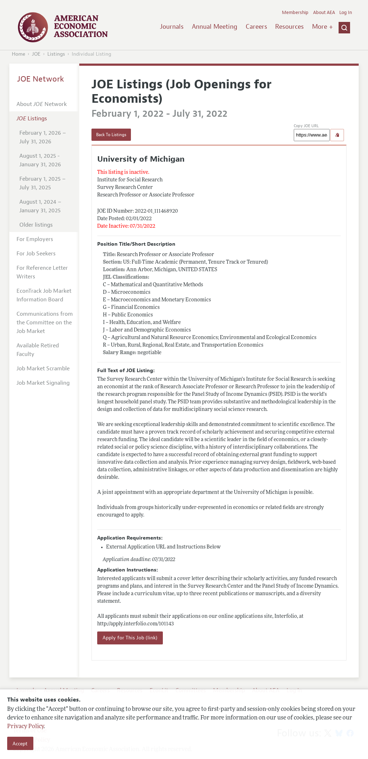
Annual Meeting (214, 27)
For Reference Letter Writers (42, 272)
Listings (56, 54)
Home (18, 54)
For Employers (34, 239)
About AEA (324, 12)
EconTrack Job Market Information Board (43, 295)
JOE (36, 54)
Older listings (36, 224)
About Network (41, 104)
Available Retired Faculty (37, 350)
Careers (256, 27)
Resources (289, 27)
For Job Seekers (36, 253)
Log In (345, 12)
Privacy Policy (25, 727)
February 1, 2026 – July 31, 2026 (42, 137)
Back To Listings (111, 135)
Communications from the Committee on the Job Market (44, 322)
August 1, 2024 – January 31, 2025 (40, 206)
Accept (20, 743)
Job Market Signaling (43, 383)
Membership (295, 12)
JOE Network (40, 79)
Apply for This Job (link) (130, 638)
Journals (172, 27)
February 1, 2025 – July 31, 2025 (42, 183)
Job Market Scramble (43, 368)
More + (322, 27)
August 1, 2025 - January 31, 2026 (40, 160)
